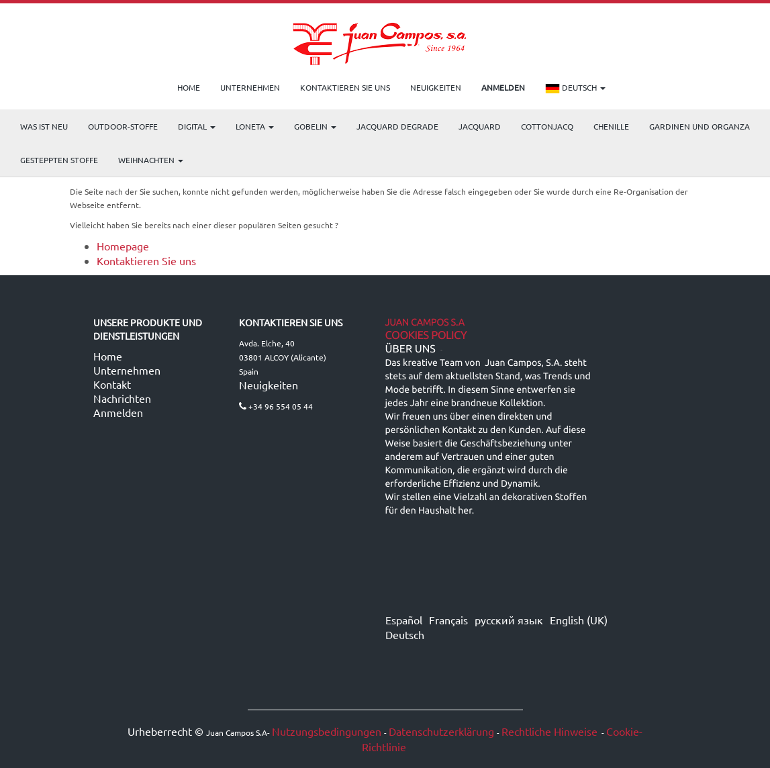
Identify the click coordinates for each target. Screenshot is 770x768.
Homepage (123, 245)
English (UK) (579, 619)
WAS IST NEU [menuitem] (44, 126)
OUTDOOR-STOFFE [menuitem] (123, 126)
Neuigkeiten (268, 384)
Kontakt (112, 384)
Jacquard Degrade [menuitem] (397, 126)
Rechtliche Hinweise (549, 731)
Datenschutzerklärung (441, 731)
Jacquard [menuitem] (480, 126)
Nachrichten (122, 398)
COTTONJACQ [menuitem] (547, 126)
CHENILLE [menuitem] (611, 126)
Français (448, 619)
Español (403, 619)
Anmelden (118, 412)
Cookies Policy (426, 336)
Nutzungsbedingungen (326, 731)
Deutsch (575, 88)
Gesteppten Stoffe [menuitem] (59, 159)
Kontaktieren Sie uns (146, 260)
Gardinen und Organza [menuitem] (699, 126)
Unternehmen (126, 370)
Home (107, 356)
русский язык (509, 619)
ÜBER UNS (410, 349)
